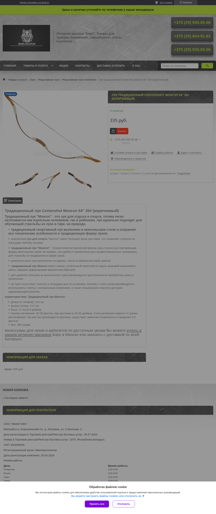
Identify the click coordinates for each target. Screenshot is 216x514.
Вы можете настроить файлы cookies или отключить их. (106, 495)
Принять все (97, 504)
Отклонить (123, 504)
